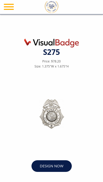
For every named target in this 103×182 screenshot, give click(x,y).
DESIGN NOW (51, 166)
